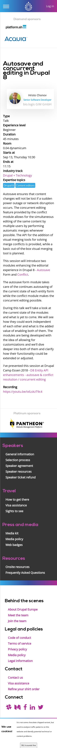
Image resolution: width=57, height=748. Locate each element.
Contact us (15, 677)
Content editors (25, 185)
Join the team (17, 621)
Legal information (20, 661)
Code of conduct (19, 638)
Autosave (43, 270)
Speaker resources (18, 471)
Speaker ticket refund (20, 477)
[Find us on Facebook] (25, 708)
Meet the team (18, 615)
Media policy (14, 539)
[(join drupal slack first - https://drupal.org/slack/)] (9, 708)
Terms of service (19, 643)
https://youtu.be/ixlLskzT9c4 (22, 392)
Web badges (14, 545)
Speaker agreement (19, 466)
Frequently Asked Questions (25, 573)
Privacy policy (17, 649)
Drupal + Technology (17, 175)
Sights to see (14, 511)
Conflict (22, 274)
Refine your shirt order (24, 689)
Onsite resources (17, 567)
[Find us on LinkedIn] (32, 708)
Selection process (17, 460)
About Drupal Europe (23, 609)
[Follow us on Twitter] (40, 708)
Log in (50, 6)
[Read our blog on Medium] (17, 708)
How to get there (17, 499)
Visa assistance (16, 505)
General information (19, 454)
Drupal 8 (9, 185)
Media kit (11, 533)
